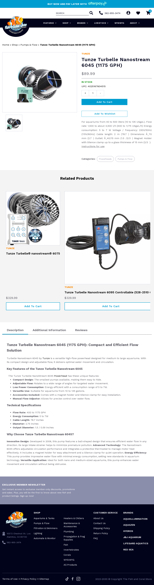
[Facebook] (72, 579)
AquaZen (129, 524)
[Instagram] (78, 579)
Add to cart (104, 102)
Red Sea (128, 549)
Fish (66, 544)
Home (5, 44)
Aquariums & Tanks (44, 518)
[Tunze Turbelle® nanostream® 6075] (33, 218)
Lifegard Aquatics (135, 543)
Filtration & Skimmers (45, 528)
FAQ (95, 538)
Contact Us (99, 523)
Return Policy (100, 533)
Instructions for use (93, 146)
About (135, 23)
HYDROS (128, 531)
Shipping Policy (101, 528)
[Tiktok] (67, 579)
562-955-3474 (112, 13)
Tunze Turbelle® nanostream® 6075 (33, 253)
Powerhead (60, 375)
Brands (82, 23)
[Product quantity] (93, 93)
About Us (98, 518)
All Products (70, 564)
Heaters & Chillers (74, 518)
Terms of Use (10, 578)
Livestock (101, 23)
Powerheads (105, 159)
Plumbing (69, 531)
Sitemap (44, 578)
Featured (50, 23)
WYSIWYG (119, 23)
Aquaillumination (135, 518)
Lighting (38, 533)
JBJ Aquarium (132, 537)
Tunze (86, 53)
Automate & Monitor (45, 538)
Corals (67, 555)
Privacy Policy (28, 578)
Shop (67, 23)
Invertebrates (71, 549)
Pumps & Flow (28, 44)
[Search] (91, 13)
